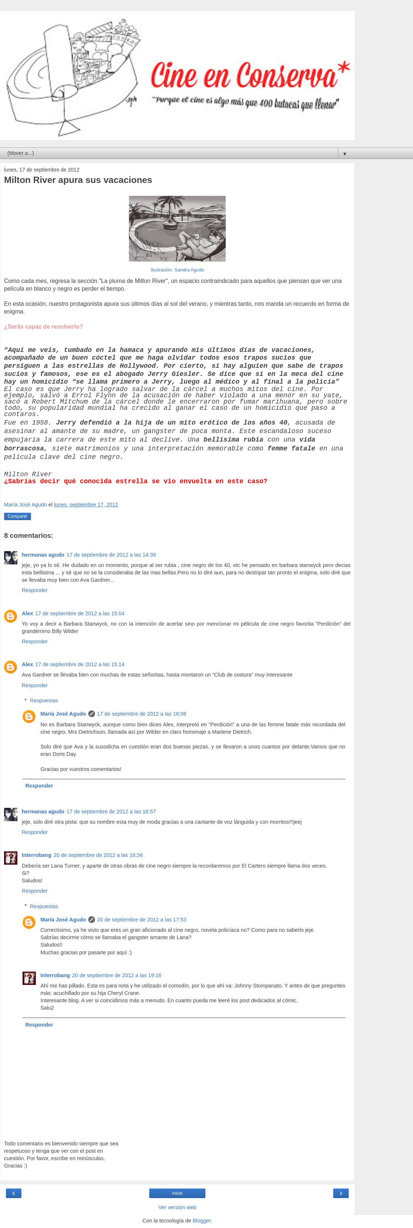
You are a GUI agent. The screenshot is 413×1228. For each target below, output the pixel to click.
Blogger (202, 1221)
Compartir (17, 516)
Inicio (177, 1193)
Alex (27, 613)
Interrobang (36, 855)
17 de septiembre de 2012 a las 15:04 (79, 613)
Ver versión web (177, 1207)
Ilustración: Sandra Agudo (177, 270)
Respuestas (44, 700)
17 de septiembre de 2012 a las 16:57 (111, 811)
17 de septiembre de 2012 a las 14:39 (111, 555)
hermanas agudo (43, 555)
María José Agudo (63, 714)
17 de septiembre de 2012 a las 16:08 (142, 714)
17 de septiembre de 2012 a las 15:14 (79, 664)
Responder (35, 590)
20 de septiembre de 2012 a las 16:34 (98, 855)
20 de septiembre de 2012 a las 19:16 (116, 975)
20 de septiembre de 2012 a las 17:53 (142, 920)
